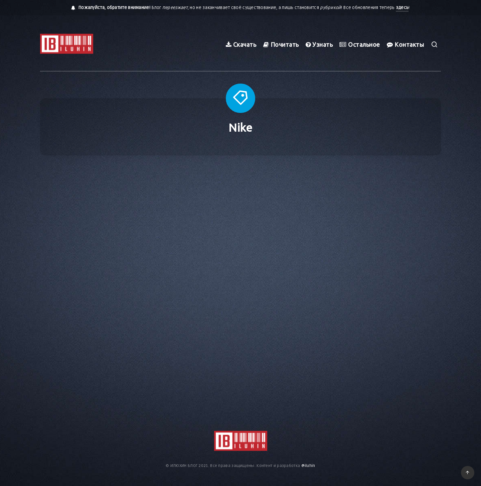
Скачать (241, 44)
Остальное (359, 44)
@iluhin (308, 465)
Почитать (281, 44)
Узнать (319, 44)
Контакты (405, 44)
